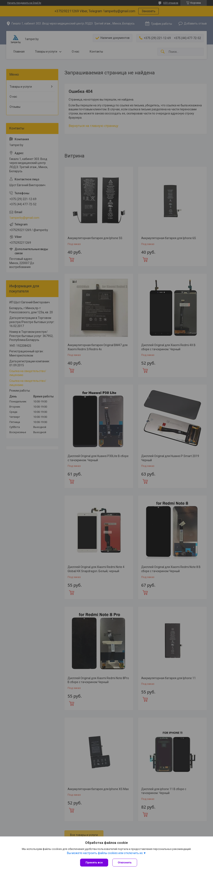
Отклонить (125, 862)
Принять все (94, 862)
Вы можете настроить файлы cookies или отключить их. (105, 853)
